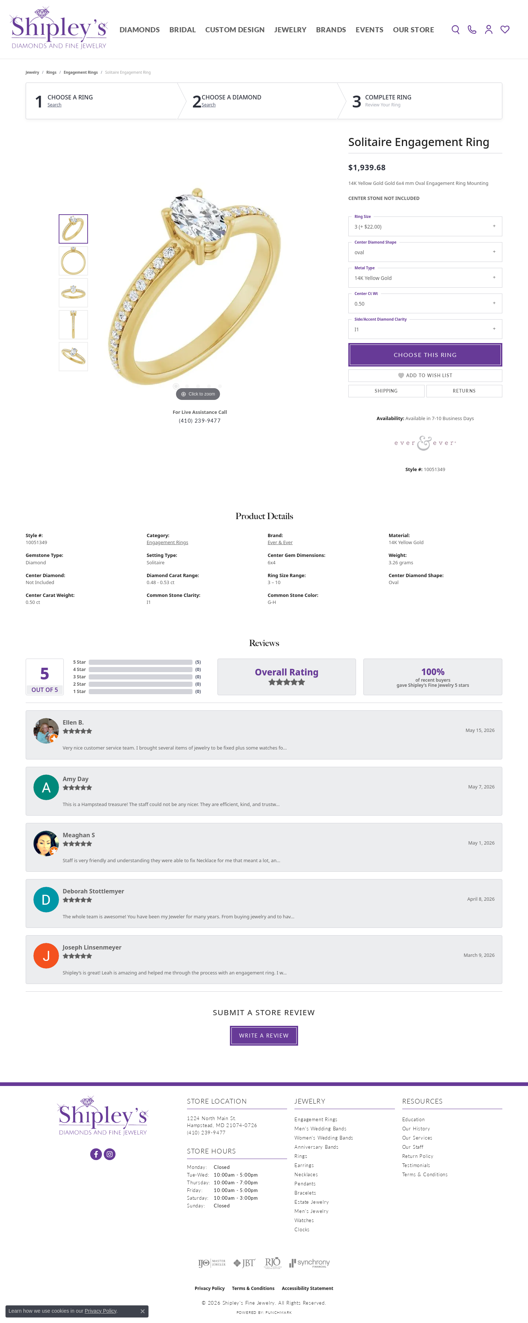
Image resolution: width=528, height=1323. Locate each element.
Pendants (305, 1183)
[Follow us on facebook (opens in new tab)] (96, 1154)
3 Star (79, 677)
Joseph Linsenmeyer (92, 947)
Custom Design (235, 29)
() (198, 662)
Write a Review (264, 1035)
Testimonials (416, 1165)
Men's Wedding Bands (320, 1128)
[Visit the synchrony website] (309, 1263)
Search (55, 104)
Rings (51, 72)
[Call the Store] (206, 1132)
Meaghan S (79, 835)
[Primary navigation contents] (277, 29)
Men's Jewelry (311, 1210)
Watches (304, 1220)
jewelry (32, 72)
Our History (416, 1128)
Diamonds (140, 29)
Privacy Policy (210, 1288)
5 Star (79, 662)
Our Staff (412, 1146)
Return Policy (418, 1155)
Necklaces (306, 1174)
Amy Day (75, 779)
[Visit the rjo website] (273, 1263)
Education (413, 1119)
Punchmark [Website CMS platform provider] (278, 1312)
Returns (464, 391)
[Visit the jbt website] (244, 1263)
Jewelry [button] (290, 29)
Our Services (417, 1137)
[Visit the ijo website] (211, 1263)
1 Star (79, 691)
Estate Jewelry (311, 1201)
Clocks (302, 1229)
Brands (331, 29)
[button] (455, 29)
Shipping (386, 391)
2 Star (79, 684)
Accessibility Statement (307, 1288)
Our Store (413, 29)
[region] (198, 293)
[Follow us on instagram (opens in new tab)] (109, 1154)
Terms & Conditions (425, 1174)
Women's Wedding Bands (323, 1137)
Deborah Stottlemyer (93, 891)
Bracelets (305, 1192)
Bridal (182, 29)
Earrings (304, 1165)
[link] (472, 29)
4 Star (79, 669)
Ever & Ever (280, 542)
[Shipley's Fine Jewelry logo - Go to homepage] (59, 29)
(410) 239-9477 (200, 420)
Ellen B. (73, 722)
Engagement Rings (81, 72)
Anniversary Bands (316, 1146)
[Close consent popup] (142, 1311)
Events (370, 29)
